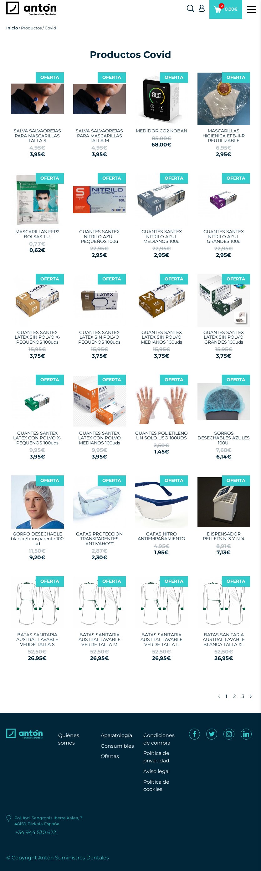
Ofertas (110, 756)
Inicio (12, 27)
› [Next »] (251, 695)
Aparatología (116, 735)
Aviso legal (156, 771)
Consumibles (117, 746)
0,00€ (225, 11)
